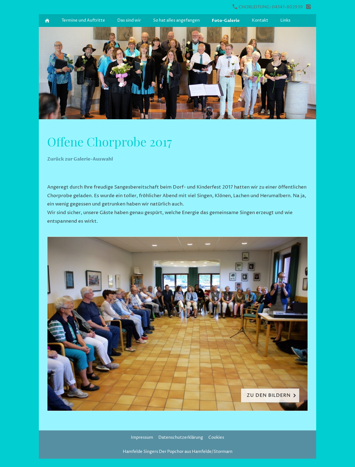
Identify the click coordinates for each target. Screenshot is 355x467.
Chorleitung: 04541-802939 (267, 7)
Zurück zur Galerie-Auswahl (80, 159)
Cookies (216, 437)
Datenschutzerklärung (180, 437)
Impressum (142, 437)
